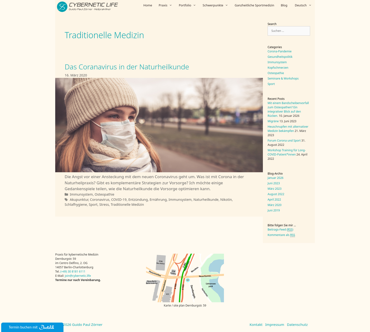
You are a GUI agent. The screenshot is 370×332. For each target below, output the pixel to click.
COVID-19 (118, 199)
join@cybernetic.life (78, 276)
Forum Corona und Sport (284, 141)
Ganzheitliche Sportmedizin (254, 5)
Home (147, 5)
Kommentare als (281, 235)
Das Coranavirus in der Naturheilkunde (127, 66)
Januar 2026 (275, 178)
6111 (81, 271)
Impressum (274, 324)
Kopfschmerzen (278, 68)
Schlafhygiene (76, 204)
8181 (75, 271)
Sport (93, 204)
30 (69, 271)
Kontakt (255, 324)
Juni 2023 (274, 183)
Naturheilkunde (206, 199)
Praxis (167, 5)
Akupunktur (79, 199)
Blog (284, 5)
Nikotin (226, 199)
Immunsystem (81, 194)
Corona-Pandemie (279, 51)
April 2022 (274, 200)
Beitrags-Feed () (280, 229)
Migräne (273, 121)
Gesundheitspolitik (280, 57)
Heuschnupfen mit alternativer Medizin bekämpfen (288, 129)
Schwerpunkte (217, 5)
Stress (104, 204)
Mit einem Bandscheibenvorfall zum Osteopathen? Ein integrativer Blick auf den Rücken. (288, 109)
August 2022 (276, 194)
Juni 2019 (274, 210)
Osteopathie (104, 194)
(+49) (64, 271)
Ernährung (158, 199)
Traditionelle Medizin (127, 204)
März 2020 (275, 205)
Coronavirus (99, 199)
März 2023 (275, 189)
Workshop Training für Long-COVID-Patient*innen (287, 152)
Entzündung (138, 199)
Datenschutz (297, 324)
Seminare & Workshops (283, 78)
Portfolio (189, 5)
